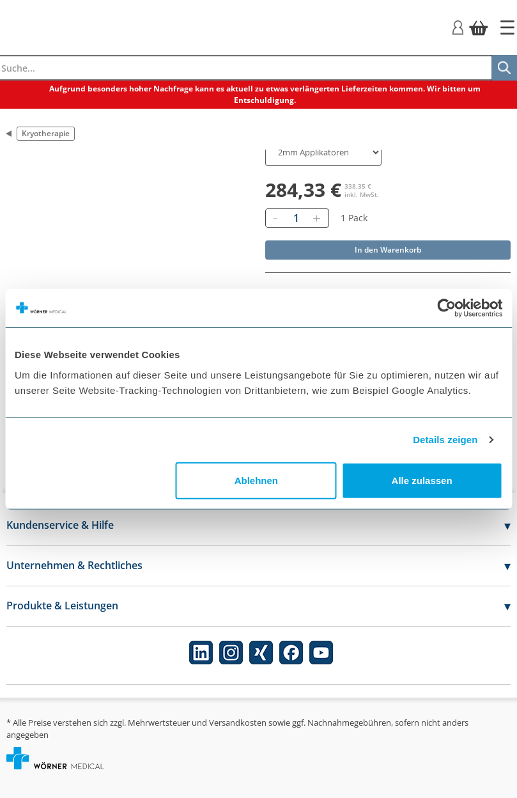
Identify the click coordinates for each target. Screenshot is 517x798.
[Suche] (504, 68)
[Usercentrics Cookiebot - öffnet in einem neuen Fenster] (446, 308)
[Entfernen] (275, 218)
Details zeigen (445, 439)
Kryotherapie (46, 133)
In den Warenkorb (388, 249)
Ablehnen (256, 479)
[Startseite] (507, 27)
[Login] (457, 26)
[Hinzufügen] (317, 218)
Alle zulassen (422, 479)
